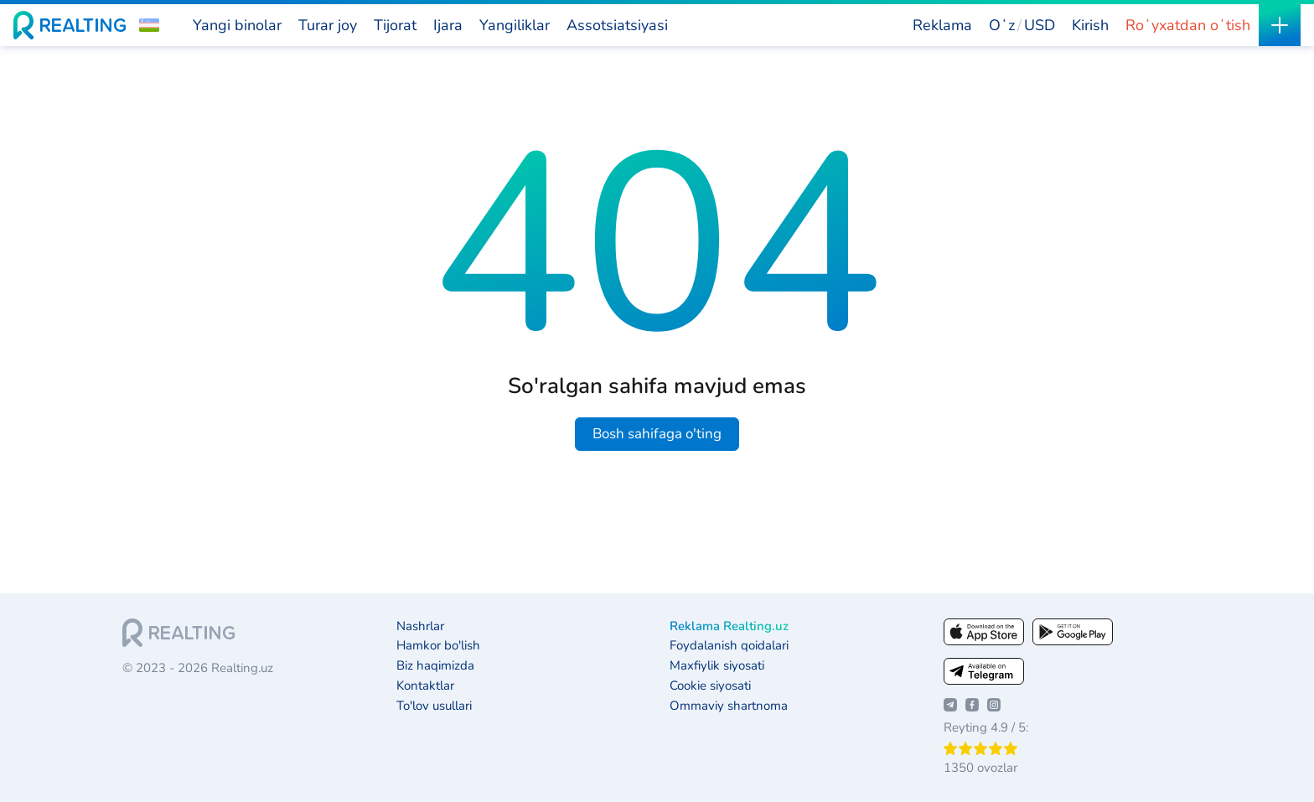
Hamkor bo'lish (438, 646)
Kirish (1090, 25)
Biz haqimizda (435, 666)
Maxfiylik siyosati (717, 666)
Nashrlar (420, 626)
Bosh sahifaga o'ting (657, 433)
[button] (149, 25)
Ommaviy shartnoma (729, 706)
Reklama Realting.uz (729, 626)
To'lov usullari (434, 706)
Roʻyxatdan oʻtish (1187, 25)
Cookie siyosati (710, 686)
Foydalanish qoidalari (729, 646)
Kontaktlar (425, 686)
